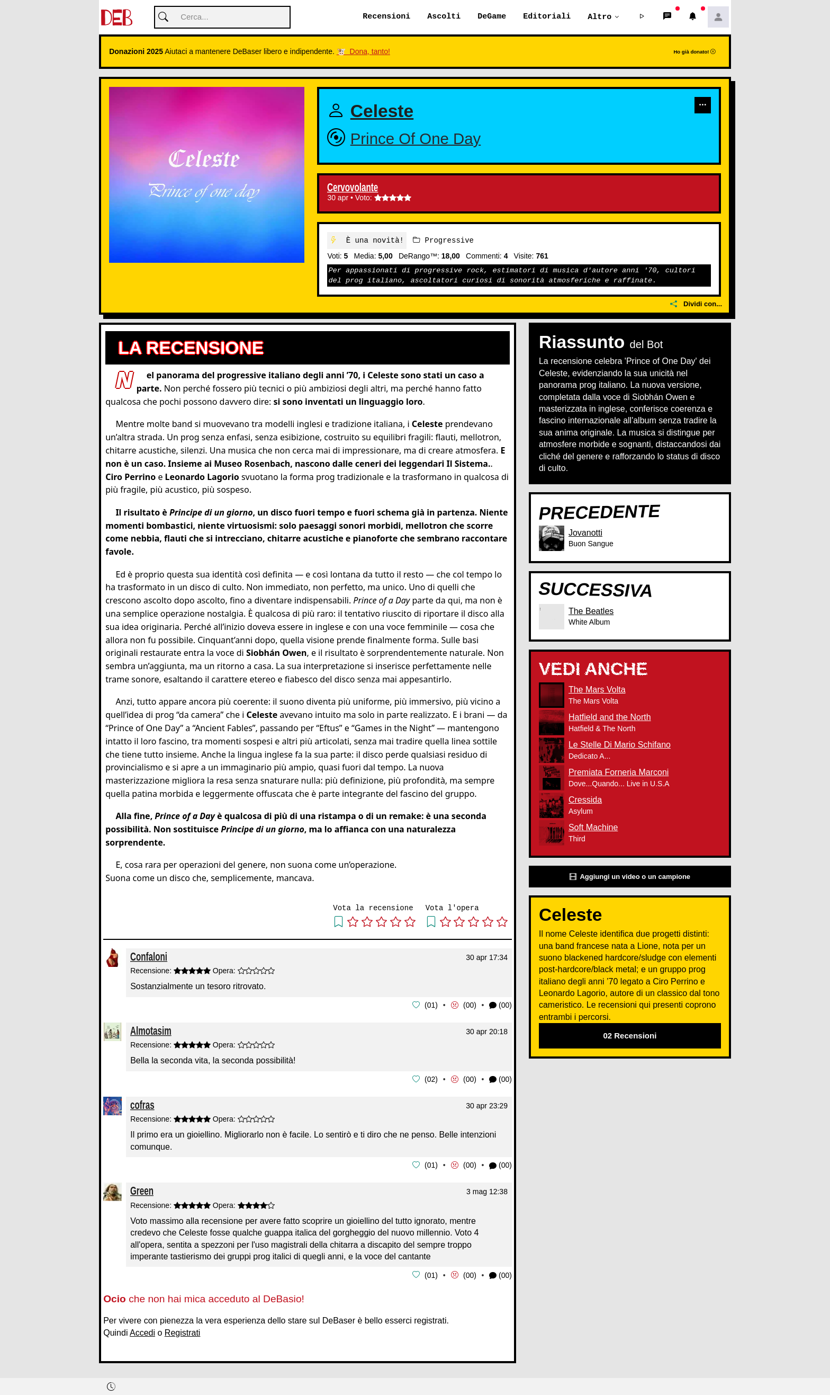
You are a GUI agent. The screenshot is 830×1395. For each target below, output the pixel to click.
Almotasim (151, 1030)
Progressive (443, 240)
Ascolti (444, 17)
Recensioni (386, 17)
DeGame (491, 17)
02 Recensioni (629, 1036)
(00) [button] (500, 1005)
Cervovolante (352, 188)
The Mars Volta (597, 690)
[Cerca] (222, 17)
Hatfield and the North (610, 717)
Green (142, 1190)
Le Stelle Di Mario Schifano (620, 745)
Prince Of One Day (415, 138)
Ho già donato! (694, 52)
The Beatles (591, 611)
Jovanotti (585, 532)
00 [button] (470, 1005)
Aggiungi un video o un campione (630, 877)
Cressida (585, 800)
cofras (142, 1104)
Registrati (183, 1331)
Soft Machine (593, 827)
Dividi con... (696, 304)
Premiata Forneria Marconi (619, 772)
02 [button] (431, 1078)
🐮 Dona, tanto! (363, 52)
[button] (642, 17)
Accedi (142, 1331)
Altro (599, 17)
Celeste (381, 111)
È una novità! (367, 240)
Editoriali (547, 17)
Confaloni (148, 956)
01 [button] (431, 1005)
